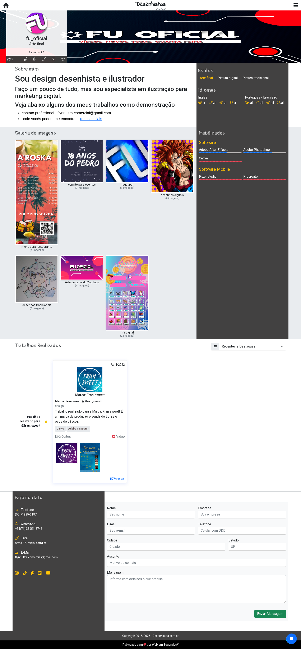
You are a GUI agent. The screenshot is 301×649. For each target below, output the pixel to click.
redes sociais (91, 119)
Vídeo (118, 437)
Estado (233, 540)
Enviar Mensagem (270, 614)
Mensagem (115, 573)
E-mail (111, 524)
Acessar (117, 478)
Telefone (204, 524)
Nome (111, 508)
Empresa (204, 508)
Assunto (113, 556)
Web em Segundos (164, 644)
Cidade (112, 540)
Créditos (63, 437)
